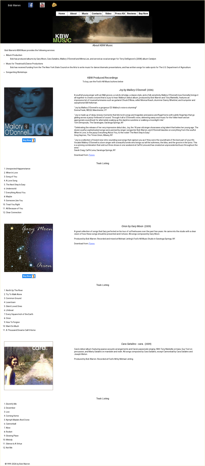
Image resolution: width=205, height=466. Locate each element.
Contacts (97, 14)
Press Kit (120, 14)
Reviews (131, 14)
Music (85, 14)
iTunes (92, 155)
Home (62, 14)
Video (108, 14)
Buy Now (143, 14)
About (73, 14)
